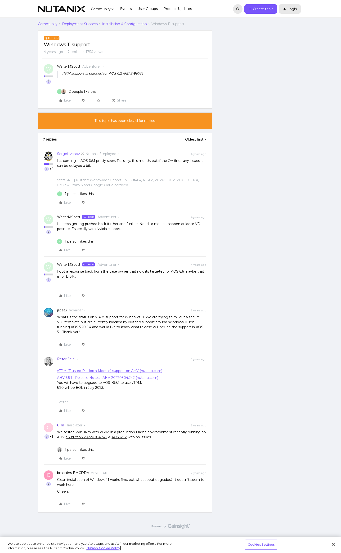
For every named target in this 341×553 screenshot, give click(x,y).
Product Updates (177, 9)
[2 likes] (76, 91)
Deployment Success (80, 24)
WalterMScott (68, 66)
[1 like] (75, 193)
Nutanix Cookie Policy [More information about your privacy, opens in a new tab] (103, 548)
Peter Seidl (66, 359)
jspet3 (62, 310)
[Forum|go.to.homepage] (61, 9)
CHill (60, 425)
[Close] (333, 544)
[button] (260, 9)
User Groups (147, 9)
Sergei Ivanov (68, 154)
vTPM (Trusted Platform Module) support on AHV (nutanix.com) (109, 371)
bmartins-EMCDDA (73, 473)
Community (48, 24)
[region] (170, 545)
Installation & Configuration (124, 24)
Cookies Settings (261, 544)
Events (126, 9)
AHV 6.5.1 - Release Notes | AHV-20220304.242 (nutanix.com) (107, 378)
